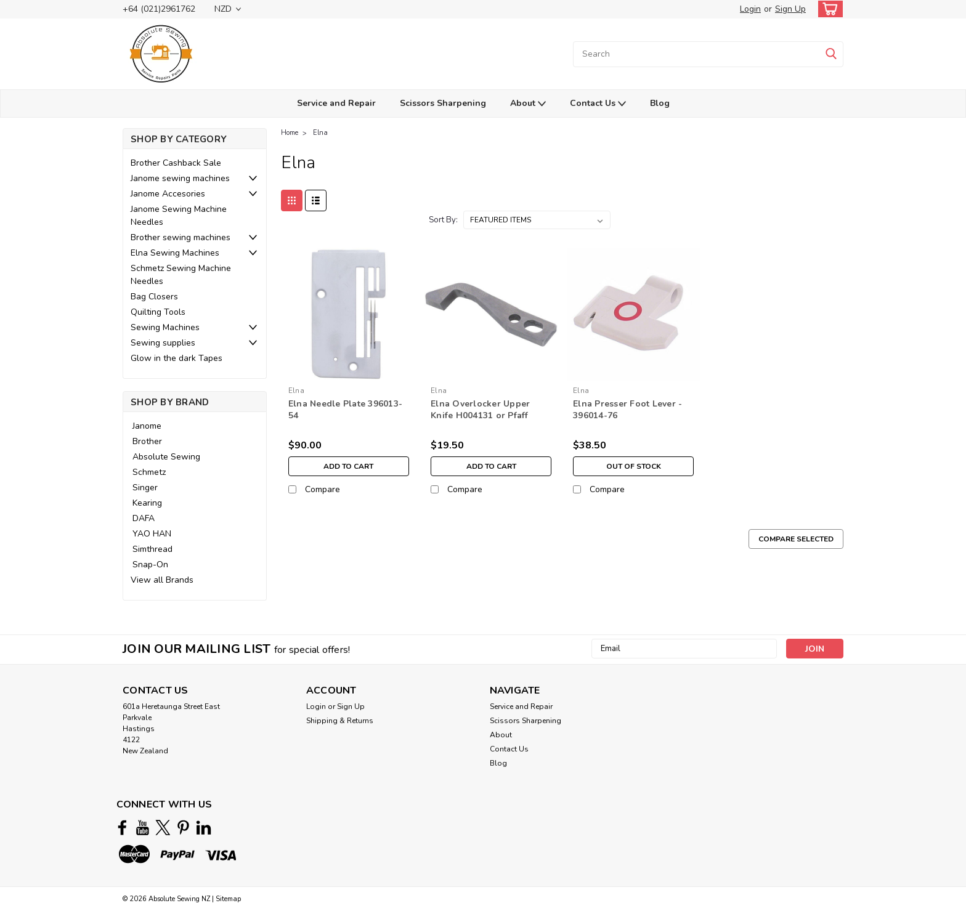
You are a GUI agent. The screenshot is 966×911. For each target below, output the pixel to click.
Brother (147, 441)
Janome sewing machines (180, 178)
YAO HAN (151, 534)
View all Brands (162, 580)
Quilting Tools (158, 312)
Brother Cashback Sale (176, 163)
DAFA (143, 518)
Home (289, 132)
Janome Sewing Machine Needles (179, 215)
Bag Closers (154, 296)
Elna (320, 132)
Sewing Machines (165, 327)
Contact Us (598, 103)
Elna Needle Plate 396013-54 (345, 409)
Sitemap (228, 899)
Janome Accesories (168, 194)
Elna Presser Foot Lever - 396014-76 (627, 409)
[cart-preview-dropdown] (827, 9)
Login (750, 9)
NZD (227, 9)
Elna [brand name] (296, 390)
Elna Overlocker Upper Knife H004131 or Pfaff (480, 409)
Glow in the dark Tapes (176, 358)
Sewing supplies (163, 343)
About (528, 103)
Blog (660, 103)
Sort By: (443, 219)
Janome (146, 426)
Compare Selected (796, 539)
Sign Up (790, 9)
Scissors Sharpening (443, 103)
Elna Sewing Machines (175, 253)
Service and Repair (336, 103)
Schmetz (149, 472)
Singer (145, 487)
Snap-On (150, 564)
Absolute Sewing (166, 457)
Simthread (152, 549)
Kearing (147, 503)
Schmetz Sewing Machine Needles (181, 274)
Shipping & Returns (339, 721)
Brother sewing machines (180, 237)
